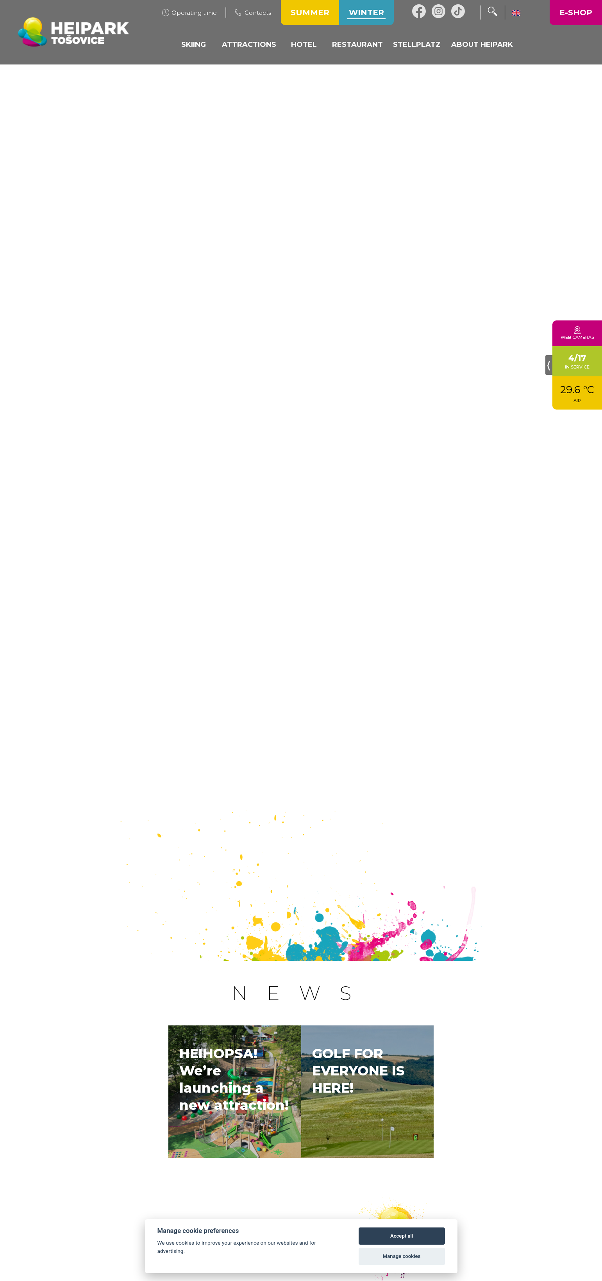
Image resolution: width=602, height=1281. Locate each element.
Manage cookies (401, 1256)
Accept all (401, 1236)
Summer (310, 12)
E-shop (575, 12)
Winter (366, 12)
